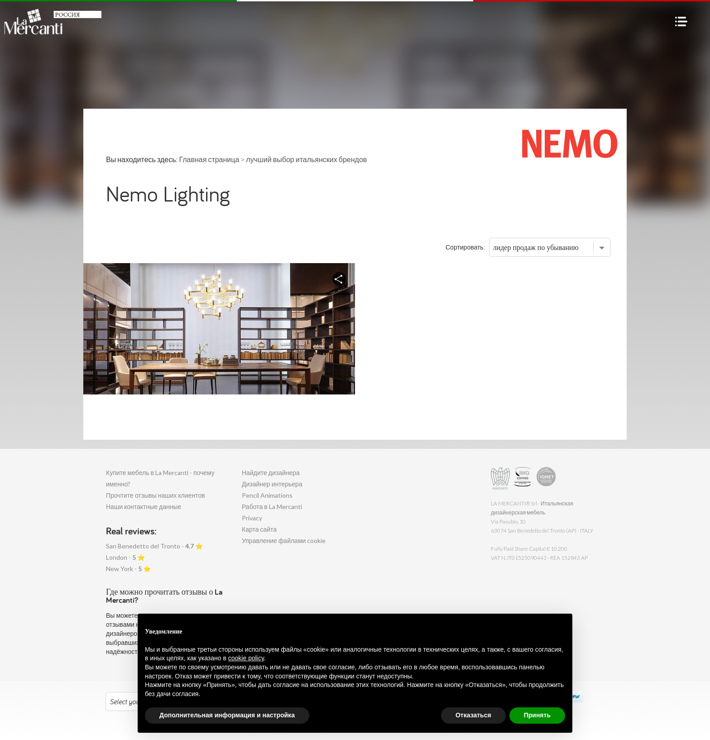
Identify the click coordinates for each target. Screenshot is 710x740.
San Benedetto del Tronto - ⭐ (154, 546)
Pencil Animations (267, 495)
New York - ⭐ (128, 568)
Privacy (252, 518)
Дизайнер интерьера (272, 484)
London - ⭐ (125, 557)
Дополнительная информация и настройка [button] (227, 715)
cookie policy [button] (246, 658)
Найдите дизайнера (271, 472)
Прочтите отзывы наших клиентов (155, 495)
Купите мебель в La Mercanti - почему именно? (160, 478)
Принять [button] (537, 715)
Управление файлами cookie (284, 540)
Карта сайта (259, 529)
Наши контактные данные (143, 506)
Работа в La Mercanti (272, 506)
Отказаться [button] (473, 715)
